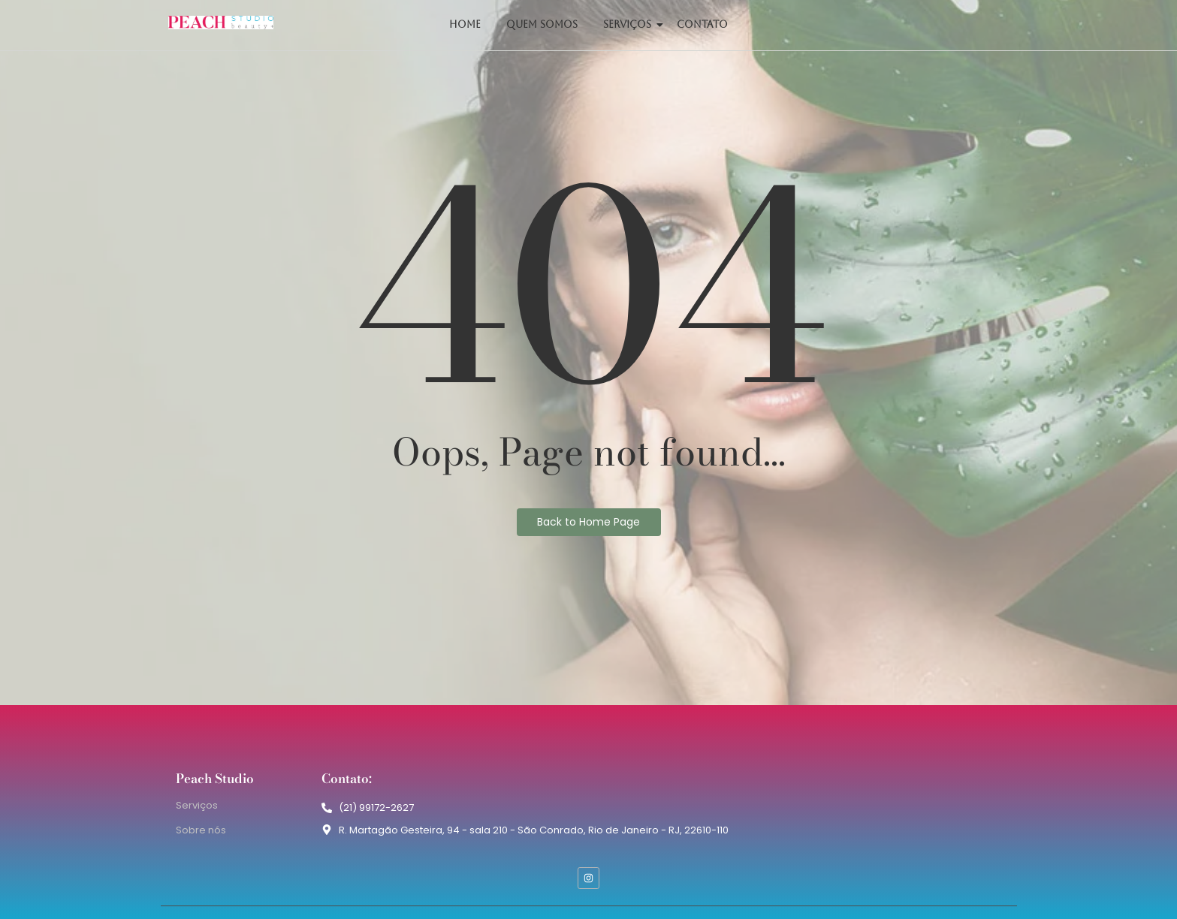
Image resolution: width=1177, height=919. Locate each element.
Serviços (629, 24)
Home (465, 24)
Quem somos (542, 24)
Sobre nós (201, 830)
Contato (702, 24)
